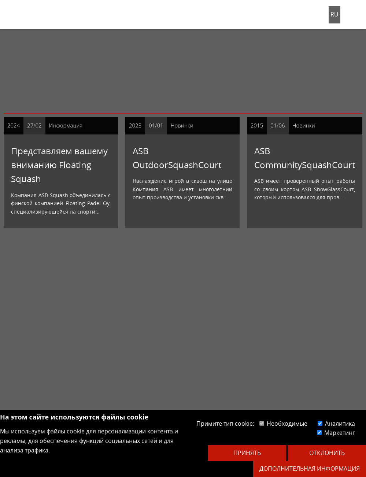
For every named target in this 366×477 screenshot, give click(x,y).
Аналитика (336, 423)
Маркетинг (336, 433)
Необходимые (283, 423)
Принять (247, 453)
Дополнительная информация (309, 469)
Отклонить (327, 453)
